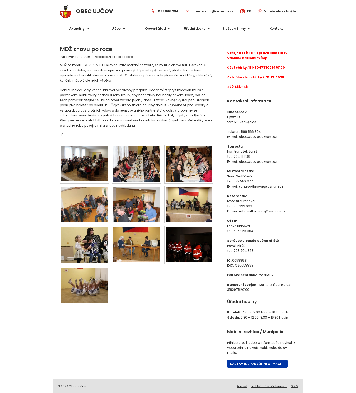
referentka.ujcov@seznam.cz (262, 211)
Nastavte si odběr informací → (257, 363)
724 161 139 (242, 156)
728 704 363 (243, 250)
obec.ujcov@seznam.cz (258, 136)
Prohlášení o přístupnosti (269, 386)
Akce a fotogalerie (120, 57)
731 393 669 (243, 206)
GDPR (294, 386)
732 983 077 (243, 181)
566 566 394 (251, 131)
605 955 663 (243, 231)
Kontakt (242, 386)
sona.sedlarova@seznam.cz (261, 186)
